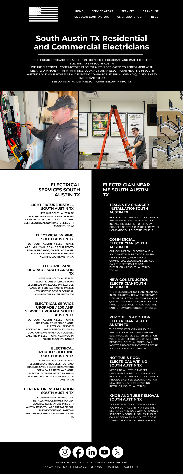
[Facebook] (78, 452)
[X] (117, 452)
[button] (100, 11)
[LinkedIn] (91, 452)
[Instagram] (65, 452)
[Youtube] (104, 452)
